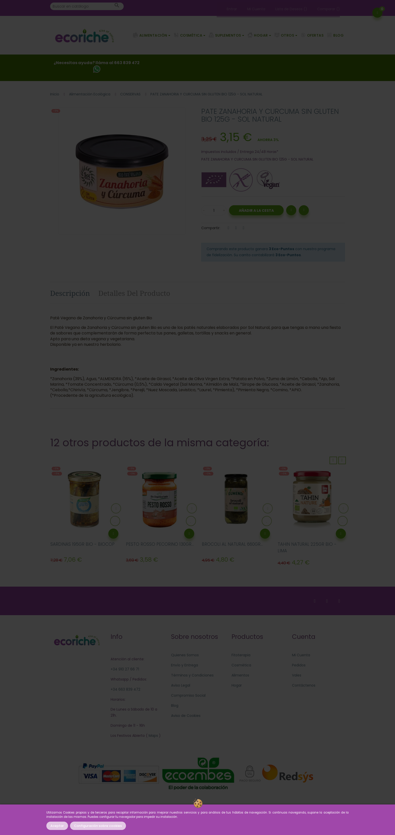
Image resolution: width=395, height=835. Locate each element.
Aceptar (57, 826)
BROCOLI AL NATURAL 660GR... (232, 544)
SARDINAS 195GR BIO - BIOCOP (82, 544)
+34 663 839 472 (125, 689)
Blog (174, 705)
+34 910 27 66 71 (125, 669)
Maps (153, 735)
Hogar (237, 685)
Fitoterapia (241, 655)
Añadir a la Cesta (256, 210)
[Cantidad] (213, 210)
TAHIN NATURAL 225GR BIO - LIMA (307, 547)
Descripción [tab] (70, 293)
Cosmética (241, 665)
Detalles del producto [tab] (134, 293)
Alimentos (240, 675)
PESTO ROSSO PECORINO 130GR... (160, 544)
